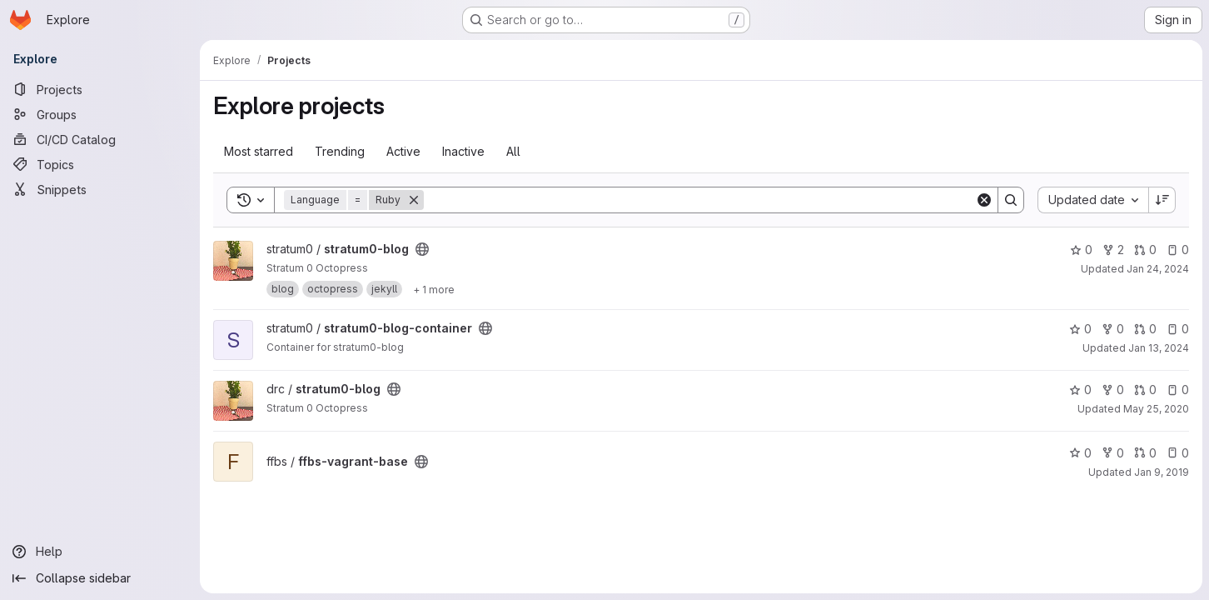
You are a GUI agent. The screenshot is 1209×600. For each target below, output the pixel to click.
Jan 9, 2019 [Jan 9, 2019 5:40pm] (1161, 472)
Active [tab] (403, 151)
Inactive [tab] (463, 151)
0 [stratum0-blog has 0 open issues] (1178, 249)
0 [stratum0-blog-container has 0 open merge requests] (1145, 329)
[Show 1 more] (433, 289)
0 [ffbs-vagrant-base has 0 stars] (1080, 453)
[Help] (100, 551)
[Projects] (100, 89)
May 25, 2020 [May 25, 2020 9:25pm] (1156, 408)
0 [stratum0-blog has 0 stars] (1081, 249)
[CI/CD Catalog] (100, 139)
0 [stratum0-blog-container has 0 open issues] (1178, 329)
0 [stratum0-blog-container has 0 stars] (1080, 329)
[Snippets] (100, 189)
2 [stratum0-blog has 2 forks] (1113, 249)
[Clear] (984, 200)
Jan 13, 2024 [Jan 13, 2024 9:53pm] (1158, 348)
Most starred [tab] (258, 151)
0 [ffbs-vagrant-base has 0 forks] (1113, 453)
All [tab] (513, 151)
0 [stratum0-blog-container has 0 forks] (1113, 329)
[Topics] (100, 164)
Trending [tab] (340, 151)
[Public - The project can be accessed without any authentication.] (422, 249)
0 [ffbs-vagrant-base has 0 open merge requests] (1145, 453)
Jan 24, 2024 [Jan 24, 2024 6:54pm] (1158, 268)
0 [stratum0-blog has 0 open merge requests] (1145, 249)
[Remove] (414, 200)
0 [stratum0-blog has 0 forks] (1113, 389)
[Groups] (100, 114)
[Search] (699, 200)
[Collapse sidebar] (100, 578)
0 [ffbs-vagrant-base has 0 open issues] (1178, 453)
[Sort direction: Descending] (1162, 200)
